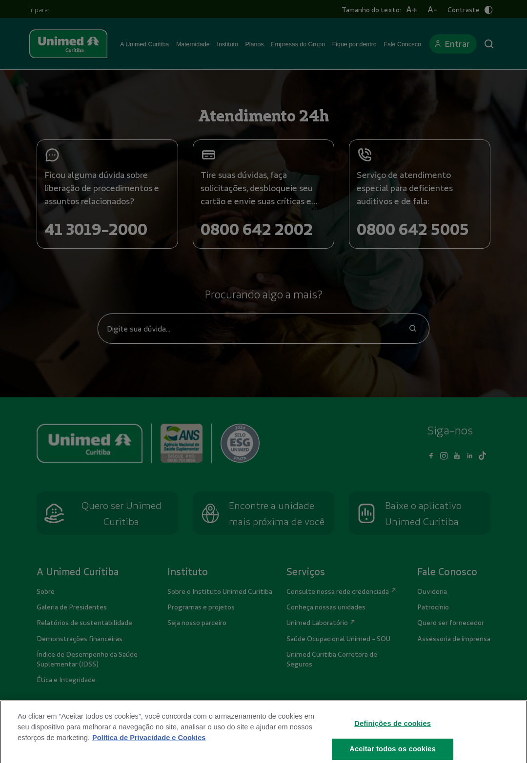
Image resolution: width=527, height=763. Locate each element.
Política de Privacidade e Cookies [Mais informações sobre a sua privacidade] (148, 745)
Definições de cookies (392, 731)
